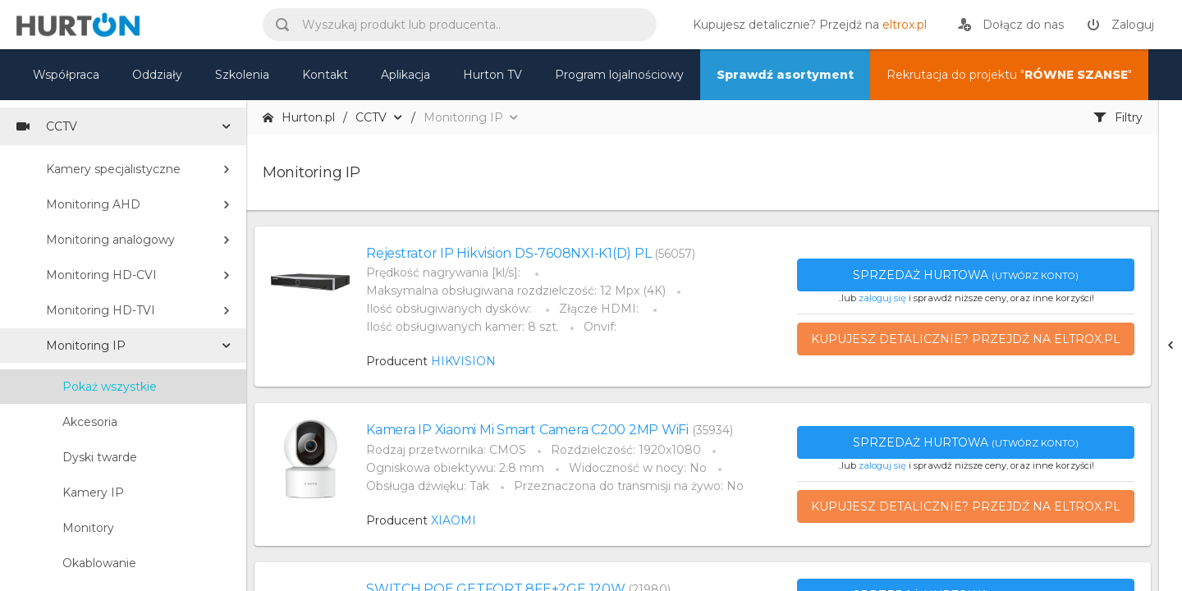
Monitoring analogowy (110, 239)
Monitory (88, 527)
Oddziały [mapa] (157, 74)
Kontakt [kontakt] (325, 74)
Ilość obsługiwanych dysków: (450, 308)
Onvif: (600, 326)
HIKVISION (463, 361)
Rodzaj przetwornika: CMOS (446, 449)
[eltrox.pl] (805, 25)
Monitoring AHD (93, 204)
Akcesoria (89, 422)
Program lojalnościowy (619, 74)
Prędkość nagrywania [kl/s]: (445, 272)
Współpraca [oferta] (66, 74)
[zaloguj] (1120, 25)
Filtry (1118, 117)
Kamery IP (93, 492)
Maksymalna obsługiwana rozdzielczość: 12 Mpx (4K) (516, 290)
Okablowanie (99, 563)
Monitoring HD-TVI (100, 310)
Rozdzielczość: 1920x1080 (626, 449)
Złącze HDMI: (600, 308)
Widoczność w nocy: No (638, 467)
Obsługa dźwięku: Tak (427, 486)
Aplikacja (405, 74)
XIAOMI (453, 520)
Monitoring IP (86, 345)
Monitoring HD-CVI (101, 275)
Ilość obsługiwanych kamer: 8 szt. (462, 326)
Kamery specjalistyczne (113, 169)
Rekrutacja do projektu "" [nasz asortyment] (1009, 74)
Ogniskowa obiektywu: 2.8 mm (455, 467)
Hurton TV (492, 74)
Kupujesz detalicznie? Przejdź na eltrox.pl (965, 339)
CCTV (46, 126)
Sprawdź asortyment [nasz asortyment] (785, 74)
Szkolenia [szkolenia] (242, 74)
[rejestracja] (1010, 25)
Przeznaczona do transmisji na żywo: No (629, 486)
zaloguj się (882, 298)
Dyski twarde (99, 457)
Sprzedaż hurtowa (966, 275)
